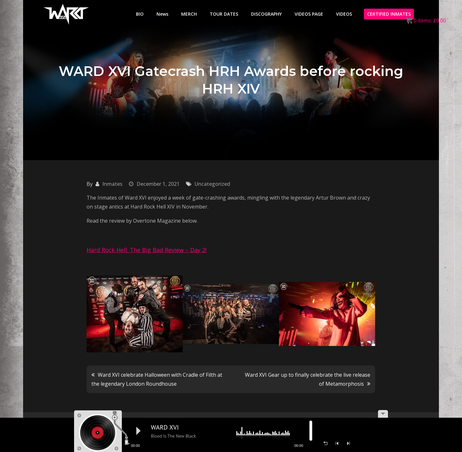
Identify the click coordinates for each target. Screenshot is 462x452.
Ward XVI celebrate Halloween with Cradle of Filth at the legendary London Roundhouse (156, 379)
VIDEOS (344, 14)
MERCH (189, 14)
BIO (140, 14)
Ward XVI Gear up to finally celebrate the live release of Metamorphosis (307, 379)
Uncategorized (212, 183)
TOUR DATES (224, 14)
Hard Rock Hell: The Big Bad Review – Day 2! (146, 250)
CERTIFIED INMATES (389, 14)
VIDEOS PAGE (309, 14)
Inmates (112, 183)
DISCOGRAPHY (266, 14)
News (162, 14)
